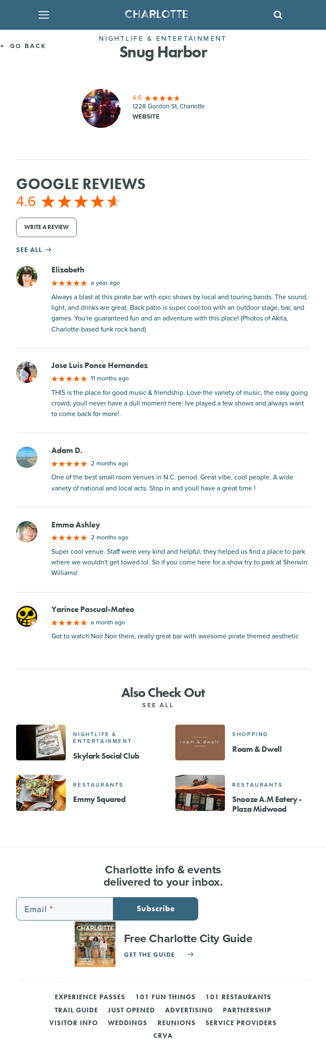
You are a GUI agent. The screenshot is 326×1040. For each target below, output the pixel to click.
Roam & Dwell (256, 749)
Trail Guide (76, 1010)
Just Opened (131, 1010)
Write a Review (46, 227)
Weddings (127, 1023)
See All (163, 705)
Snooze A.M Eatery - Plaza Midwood (266, 804)
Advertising (189, 1010)
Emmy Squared (99, 799)
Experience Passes (90, 997)
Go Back (23, 46)
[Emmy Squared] (41, 792)
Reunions (176, 1023)
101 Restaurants (238, 997)
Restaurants (98, 785)
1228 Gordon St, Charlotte (168, 106)
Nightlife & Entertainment (102, 737)
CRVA (163, 1036)
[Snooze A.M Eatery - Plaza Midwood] (200, 792)
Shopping (250, 734)
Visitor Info (73, 1023)
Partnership (247, 1010)
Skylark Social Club (106, 756)
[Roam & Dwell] (200, 742)
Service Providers (241, 1023)
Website (146, 116)
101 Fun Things (165, 997)
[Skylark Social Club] (41, 742)
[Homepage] (160, 15)
